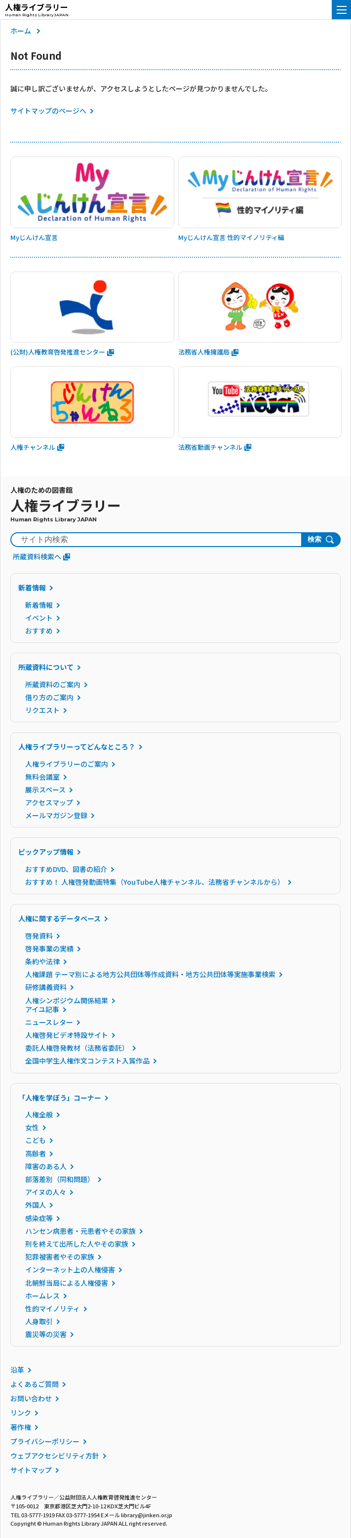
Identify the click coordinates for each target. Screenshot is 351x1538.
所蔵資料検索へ (41, 556)
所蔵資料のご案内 (52, 684)
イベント (39, 618)
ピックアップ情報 (46, 852)
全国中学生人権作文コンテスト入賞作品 (87, 1060)
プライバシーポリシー (44, 1441)
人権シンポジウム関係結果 (66, 1000)
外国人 (35, 1205)
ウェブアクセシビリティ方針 (54, 1455)
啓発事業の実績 (49, 948)
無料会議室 (42, 777)
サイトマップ (31, 1470)
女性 (32, 1127)
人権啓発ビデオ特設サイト (66, 1035)
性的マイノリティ (52, 1308)
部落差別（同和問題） (59, 1179)
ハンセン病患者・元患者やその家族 (80, 1231)
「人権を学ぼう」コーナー (59, 1098)
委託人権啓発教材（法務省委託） (77, 1048)
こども (35, 1140)
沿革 (17, 1370)
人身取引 (39, 1321)
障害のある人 (46, 1166)
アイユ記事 (42, 1009)
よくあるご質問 (34, 1384)
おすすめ (39, 630)
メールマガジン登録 (56, 815)
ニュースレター (49, 1022)
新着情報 (32, 587)
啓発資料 (39, 936)
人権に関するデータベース (59, 918)
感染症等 (39, 1218)
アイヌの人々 (45, 1192)
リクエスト (42, 710)
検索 (314, 539)
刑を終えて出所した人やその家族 (76, 1244)
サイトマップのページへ (48, 111)
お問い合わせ (31, 1398)
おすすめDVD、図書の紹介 (66, 869)
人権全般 (39, 1114)
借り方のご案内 (49, 697)
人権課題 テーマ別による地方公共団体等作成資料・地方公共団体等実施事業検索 (150, 974)
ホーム (20, 31)
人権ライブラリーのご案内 (66, 764)
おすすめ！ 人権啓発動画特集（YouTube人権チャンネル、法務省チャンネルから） (154, 882)
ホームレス (42, 1296)
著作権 (20, 1427)
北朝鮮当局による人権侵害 (66, 1283)
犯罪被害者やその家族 (59, 1257)
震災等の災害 (46, 1334)
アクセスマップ (49, 802)
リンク (20, 1413)
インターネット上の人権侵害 (70, 1269)
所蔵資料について (46, 667)
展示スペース (45, 789)
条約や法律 (42, 961)
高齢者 (35, 1153)
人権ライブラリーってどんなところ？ (76, 746)
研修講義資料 (46, 987)
